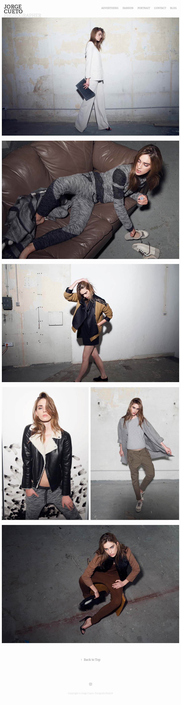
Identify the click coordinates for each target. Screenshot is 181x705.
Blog (173, 8)
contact (160, 8)
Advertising (109, 8)
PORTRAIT (144, 8)
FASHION (128, 8)
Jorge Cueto (14, 9)
